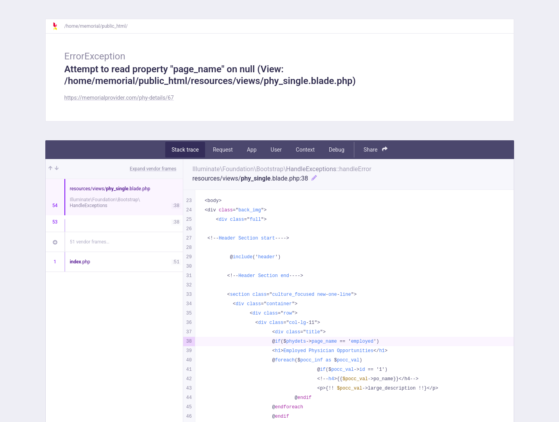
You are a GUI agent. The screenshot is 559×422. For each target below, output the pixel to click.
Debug (337, 150)
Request (223, 150)
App (252, 150)
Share (376, 149)
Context (305, 150)
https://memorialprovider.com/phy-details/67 (119, 98)
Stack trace (185, 150)
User (276, 150)
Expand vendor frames (153, 169)
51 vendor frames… (89, 242)
